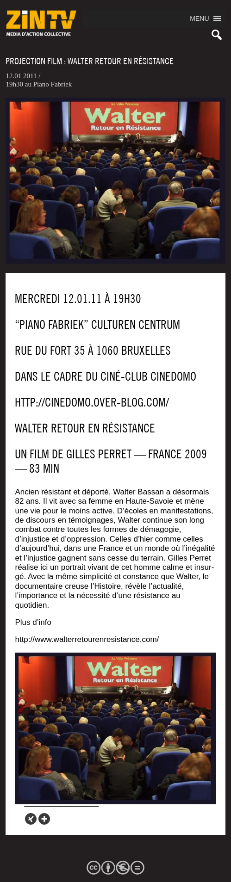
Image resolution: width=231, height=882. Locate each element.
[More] (44, 819)
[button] (199, 18)
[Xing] (31, 819)
